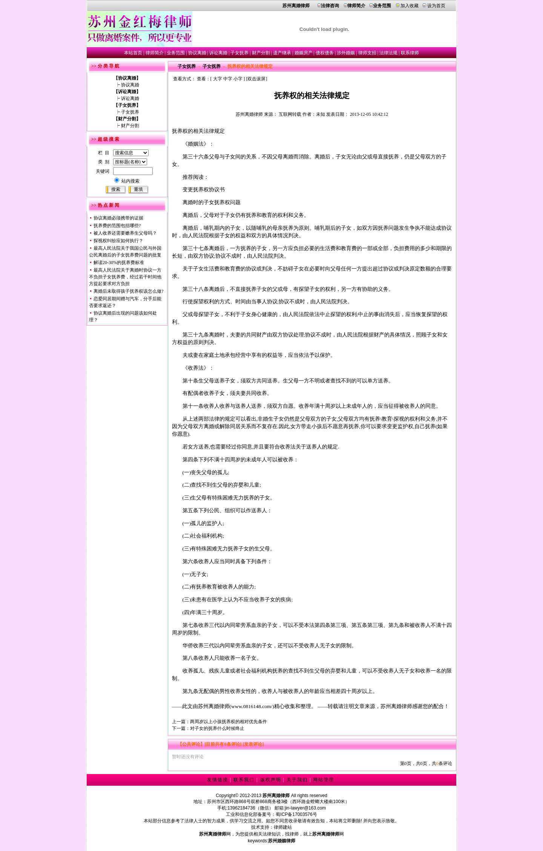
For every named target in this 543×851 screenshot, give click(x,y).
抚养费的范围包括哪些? (117, 225)
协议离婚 (197, 52)
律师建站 (283, 827)
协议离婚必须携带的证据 (118, 218)
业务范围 (176, 52)
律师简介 (155, 52)
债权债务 (325, 52)
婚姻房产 (304, 52)
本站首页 (133, 52)
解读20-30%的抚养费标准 (119, 262)
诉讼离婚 (218, 52)
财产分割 (261, 52)
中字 (227, 78)
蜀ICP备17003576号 (296, 814)
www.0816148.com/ (251, 706)
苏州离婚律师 (249, 114)
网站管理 (323, 779)
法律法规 (388, 52)
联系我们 (244, 779)
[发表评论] (253, 744)
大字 (217, 78)
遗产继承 (282, 52)
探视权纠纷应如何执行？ (118, 240)
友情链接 (217, 779)
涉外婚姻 (346, 52)
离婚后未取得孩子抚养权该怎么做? (128, 291)
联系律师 (410, 52)
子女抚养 (239, 52)
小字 (237, 78)
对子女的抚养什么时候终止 (217, 728)
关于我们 (297, 779)
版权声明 (270, 779)
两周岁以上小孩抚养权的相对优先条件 (228, 721)
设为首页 (436, 5)
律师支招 (367, 52)
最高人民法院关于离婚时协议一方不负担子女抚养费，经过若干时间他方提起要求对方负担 (125, 276)
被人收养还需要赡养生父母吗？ (125, 233)
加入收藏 (409, 5)
